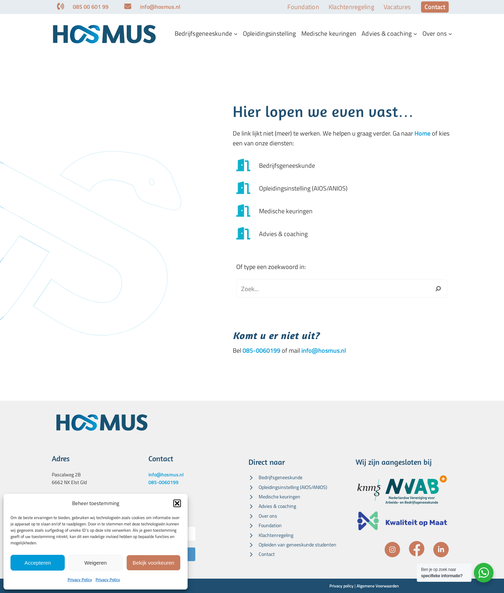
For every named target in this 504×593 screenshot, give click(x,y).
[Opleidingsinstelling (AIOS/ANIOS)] (290, 188)
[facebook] (416, 548)
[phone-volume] (60, 6)
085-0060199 (261, 350)
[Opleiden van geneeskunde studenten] (292, 545)
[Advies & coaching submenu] (415, 34)
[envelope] (127, 6)
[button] (177, 503)
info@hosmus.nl (323, 350)
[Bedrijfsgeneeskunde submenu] (236, 34)
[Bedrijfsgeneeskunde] (274, 165)
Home (422, 133)
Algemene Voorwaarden (378, 585)
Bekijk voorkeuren (153, 563)
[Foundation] (265, 525)
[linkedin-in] (441, 549)
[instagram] (392, 549)
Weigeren (95, 563)
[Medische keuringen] (273, 211)
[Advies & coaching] (270, 234)
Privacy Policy (80, 579)
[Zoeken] (438, 288)
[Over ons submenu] (450, 34)
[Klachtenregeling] (270, 535)
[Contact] (261, 554)
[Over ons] (262, 516)
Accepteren (37, 563)
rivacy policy (343, 585)
